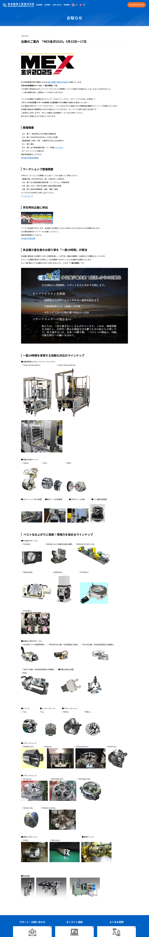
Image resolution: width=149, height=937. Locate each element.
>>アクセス (59, 147)
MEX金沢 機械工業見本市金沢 (56, 82)
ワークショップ (27, 196)
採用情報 (67, 5)
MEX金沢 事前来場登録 (29, 157)
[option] (82, 5)
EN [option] (84, 5)
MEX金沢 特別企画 (28, 238)
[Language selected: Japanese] (78, 4)
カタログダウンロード (136, 5)
